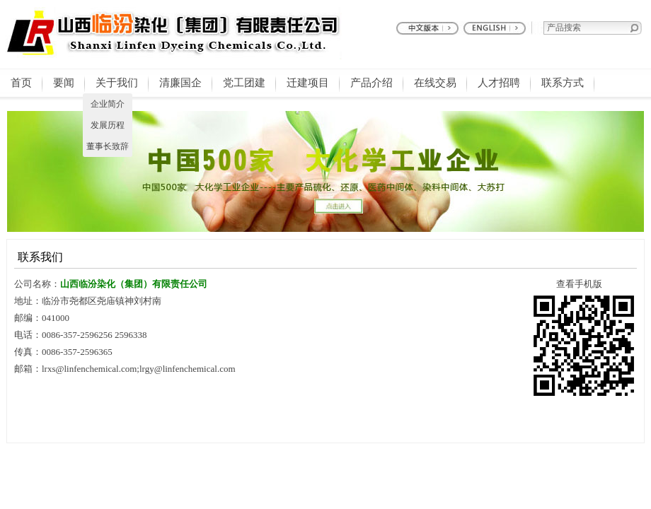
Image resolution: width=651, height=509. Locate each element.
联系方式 (562, 82)
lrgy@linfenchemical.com (187, 368)
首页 (21, 82)
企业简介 (108, 104)
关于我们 (117, 82)
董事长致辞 (107, 146)
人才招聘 (499, 82)
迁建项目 (308, 82)
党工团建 (244, 82)
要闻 (63, 82)
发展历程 (108, 125)
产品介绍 (371, 82)
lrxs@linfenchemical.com (89, 368)
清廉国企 (180, 82)
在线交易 (435, 82)
